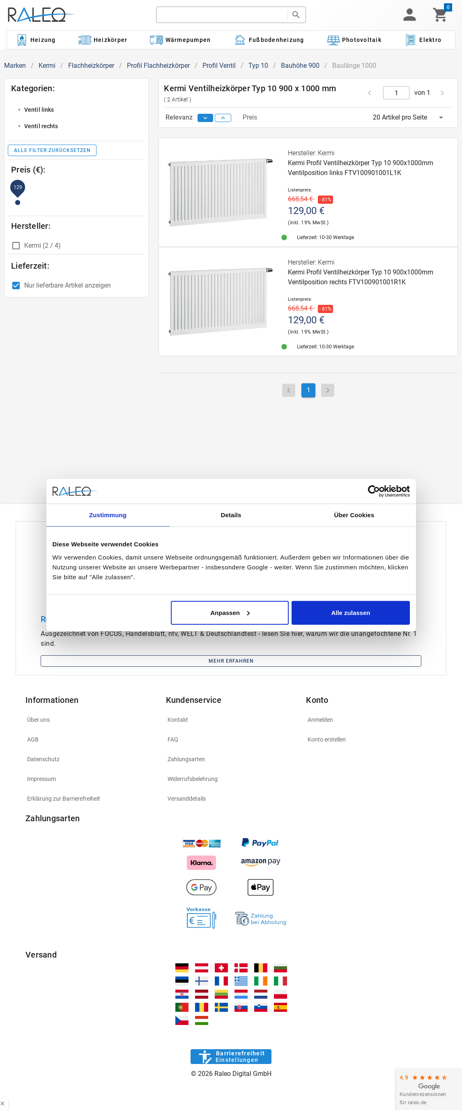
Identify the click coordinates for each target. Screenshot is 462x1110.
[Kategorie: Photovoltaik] (354, 40)
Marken (15, 65)
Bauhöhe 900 (300, 65)
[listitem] (76, 109)
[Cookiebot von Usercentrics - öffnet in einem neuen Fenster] (374, 491)
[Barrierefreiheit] (231, 1056)
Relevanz (179, 117)
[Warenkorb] (440, 14)
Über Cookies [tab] (354, 514)
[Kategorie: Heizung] (35, 40)
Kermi (47, 65)
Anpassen (230, 612)
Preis (250, 117)
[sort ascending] (223, 118)
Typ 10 (258, 65)
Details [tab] (231, 514)
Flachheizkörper (91, 65)
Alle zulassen (350, 612)
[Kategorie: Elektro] (422, 40)
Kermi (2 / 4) (42, 245)
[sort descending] (205, 118)
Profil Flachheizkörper (158, 65)
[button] (409, 14)
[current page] (396, 93)
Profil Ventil (219, 65)
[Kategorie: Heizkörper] (103, 40)
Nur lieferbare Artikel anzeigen (67, 285)
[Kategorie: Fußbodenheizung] (268, 40)
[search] (221, 14)
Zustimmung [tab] (107, 514)
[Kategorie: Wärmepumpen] (180, 40)
